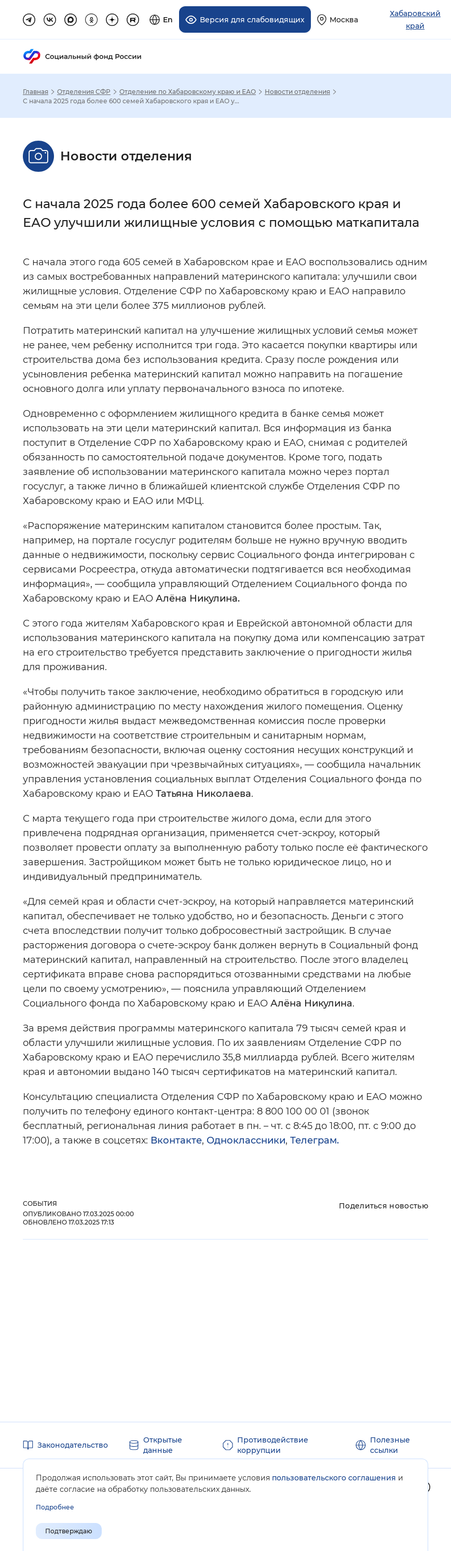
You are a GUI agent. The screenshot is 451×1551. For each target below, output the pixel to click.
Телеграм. (314, 1140)
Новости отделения (297, 91)
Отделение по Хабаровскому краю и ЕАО (187, 91)
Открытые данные (162, 1445)
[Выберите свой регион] (337, 19)
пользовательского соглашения (334, 1477)
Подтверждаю (68, 1531)
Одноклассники (246, 1140)
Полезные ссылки (390, 1445)
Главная (35, 91)
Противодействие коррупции (272, 1445)
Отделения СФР (84, 91)
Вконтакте (176, 1140)
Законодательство (72, 1445)
